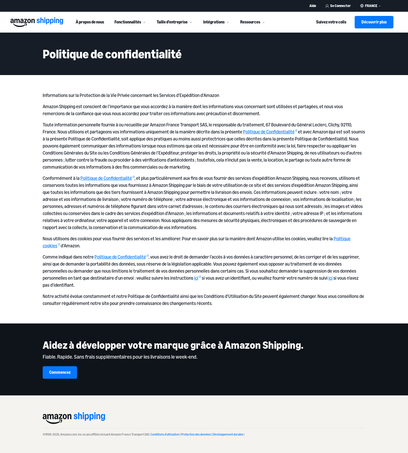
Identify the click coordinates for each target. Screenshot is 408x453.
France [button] (371, 6)
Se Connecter (338, 5)
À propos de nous (90, 22)
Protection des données (196, 434)
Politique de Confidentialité (270, 131)
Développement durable (228, 434)
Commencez (60, 372)
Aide (312, 5)
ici (197, 278)
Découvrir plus (374, 22)
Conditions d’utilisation (164, 434)
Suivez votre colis (331, 22)
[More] (144, 22)
